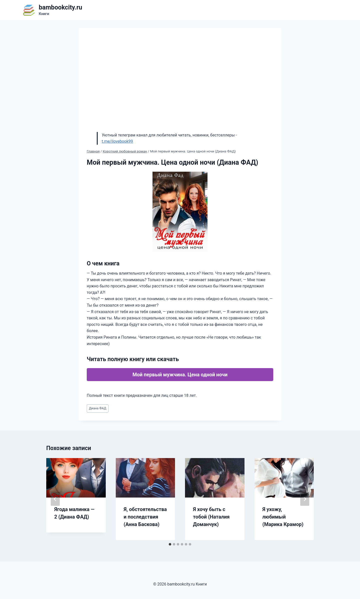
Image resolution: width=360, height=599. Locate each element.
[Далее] (304, 499)
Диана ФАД (97, 408)
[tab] (170, 544)
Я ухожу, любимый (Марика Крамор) (283, 516)
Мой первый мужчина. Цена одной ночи (180, 375)
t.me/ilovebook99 (117, 141)
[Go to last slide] (55, 499)
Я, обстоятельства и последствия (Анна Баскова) (145, 516)
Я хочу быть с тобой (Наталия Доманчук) (211, 516)
